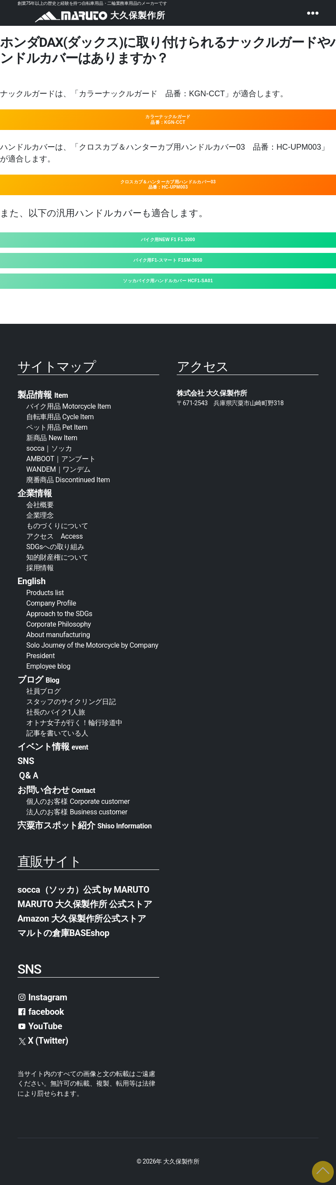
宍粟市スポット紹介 (85, 825)
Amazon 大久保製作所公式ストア (82, 918)
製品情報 (43, 394)
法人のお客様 (76, 812)
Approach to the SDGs (59, 614)
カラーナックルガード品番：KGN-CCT (167, 119)
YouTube (40, 1026)
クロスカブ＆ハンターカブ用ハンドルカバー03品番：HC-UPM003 (168, 184)
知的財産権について (57, 557)
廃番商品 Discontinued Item (68, 480)
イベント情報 (53, 746)
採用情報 (40, 568)
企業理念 (40, 515)
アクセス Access (54, 536)
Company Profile (51, 603)
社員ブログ (43, 691)
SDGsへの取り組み (55, 547)
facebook (41, 1011)
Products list (45, 593)
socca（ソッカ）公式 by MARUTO (83, 889)
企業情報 (35, 493)
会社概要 (43, 505)
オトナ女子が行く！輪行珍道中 (74, 723)
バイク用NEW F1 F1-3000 (168, 239)
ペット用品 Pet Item (57, 427)
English (32, 581)
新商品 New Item (51, 438)
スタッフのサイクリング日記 (71, 702)
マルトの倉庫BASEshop (63, 933)
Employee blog (48, 666)
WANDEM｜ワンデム (58, 469)
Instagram (42, 997)
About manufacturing (58, 635)
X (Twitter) (43, 1040)
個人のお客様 (78, 801)
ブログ (39, 679)
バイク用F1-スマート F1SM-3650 (167, 260)
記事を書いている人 (57, 733)
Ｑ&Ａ (28, 775)
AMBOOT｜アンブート (61, 459)
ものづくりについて (57, 526)
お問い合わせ (56, 790)
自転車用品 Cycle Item (60, 417)
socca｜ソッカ (49, 448)
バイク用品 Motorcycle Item (68, 406)
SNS (26, 761)
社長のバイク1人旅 (55, 712)
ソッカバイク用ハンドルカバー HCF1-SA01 (168, 280)
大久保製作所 (181, 1161)
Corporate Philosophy (58, 624)
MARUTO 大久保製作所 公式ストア (85, 904)
